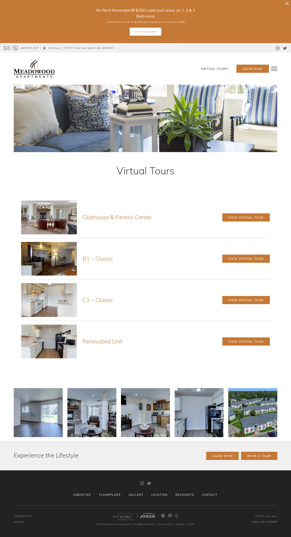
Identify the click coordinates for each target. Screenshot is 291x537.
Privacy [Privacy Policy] (164, 524)
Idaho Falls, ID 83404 (264, 521)
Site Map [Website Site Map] (180, 524)
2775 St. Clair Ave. (266, 516)
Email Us (19, 521)
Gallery (136, 495)
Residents (184, 495)
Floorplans (110, 495)
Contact (210, 495)
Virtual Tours (214, 69)
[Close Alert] (287, 3)
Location (159, 495)
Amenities (82, 495)
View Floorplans (145, 31)
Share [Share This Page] (191, 524)
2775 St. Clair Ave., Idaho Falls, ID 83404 (88, 48)
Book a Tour (259, 456)
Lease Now (253, 69)
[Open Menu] (274, 69)
